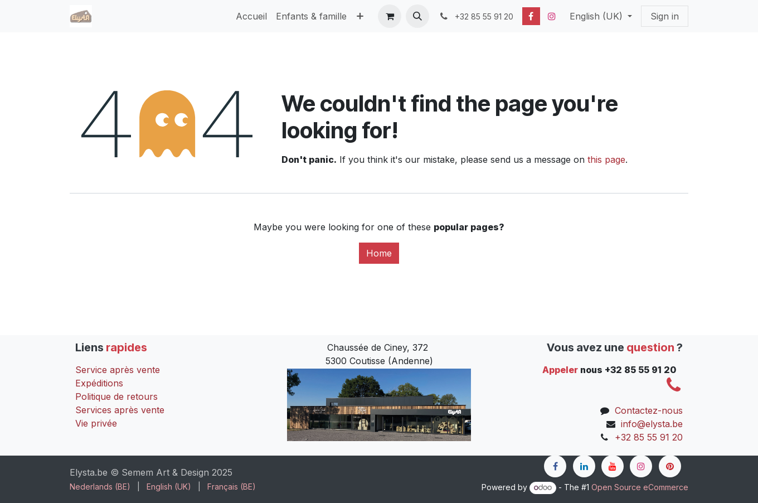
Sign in (664, 16)
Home (379, 253)
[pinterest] (670, 466)
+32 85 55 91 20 (649, 437)
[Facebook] (531, 16)
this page (606, 159)
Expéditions (99, 383)
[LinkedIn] (584, 466)
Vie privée (96, 423)
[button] (417, 16)
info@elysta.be (652, 423)
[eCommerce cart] (389, 16)
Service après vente (117, 369)
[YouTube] (612, 466)
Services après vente (119, 409)
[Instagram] (552, 16)
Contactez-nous (649, 410)
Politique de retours (116, 396)
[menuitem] (251, 16)
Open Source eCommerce (639, 487)
